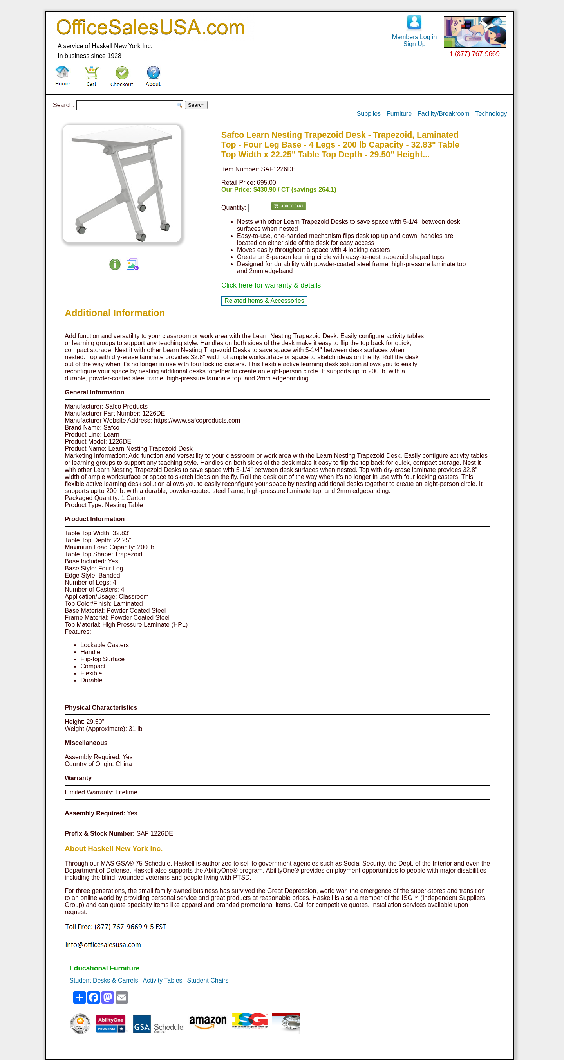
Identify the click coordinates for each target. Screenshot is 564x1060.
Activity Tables (163, 980)
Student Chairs (208, 980)
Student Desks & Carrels (103, 980)
